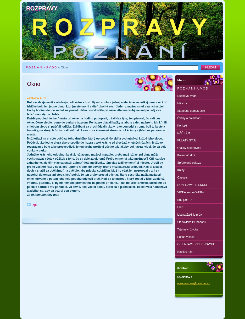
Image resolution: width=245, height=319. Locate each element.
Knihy (180, 170)
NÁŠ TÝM (183, 133)
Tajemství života (187, 229)
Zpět (35, 205)
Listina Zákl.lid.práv (189, 214)
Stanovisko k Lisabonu (191, 222)
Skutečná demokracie (191, 110)
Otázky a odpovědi (189, 148)
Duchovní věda (186, 96)
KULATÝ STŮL (186, 140)
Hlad (180, 207)
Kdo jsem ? (184, 199)
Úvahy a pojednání (189, 118)
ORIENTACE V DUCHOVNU (195, 244)
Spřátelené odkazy (189, 162)
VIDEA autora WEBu (190, 192)
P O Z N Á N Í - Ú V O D (41, 67)
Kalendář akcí (186, 155)
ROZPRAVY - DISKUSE (192, 185)
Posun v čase (186, 237)
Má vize (182, 103)
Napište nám (185, 251)
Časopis (182, 177)
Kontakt (182, 125)
